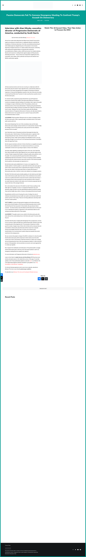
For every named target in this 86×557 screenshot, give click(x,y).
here (30, 260)
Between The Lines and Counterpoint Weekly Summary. (26, 272)
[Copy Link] (46, 278)
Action (47, 20)
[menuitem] (73, 5)
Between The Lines (31, 37)
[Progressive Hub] (43, 5)
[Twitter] (42, 278)
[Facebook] (39, 278)
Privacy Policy (7, 545)
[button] (73, 5)
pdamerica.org (36, 254)
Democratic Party (43, 288)
